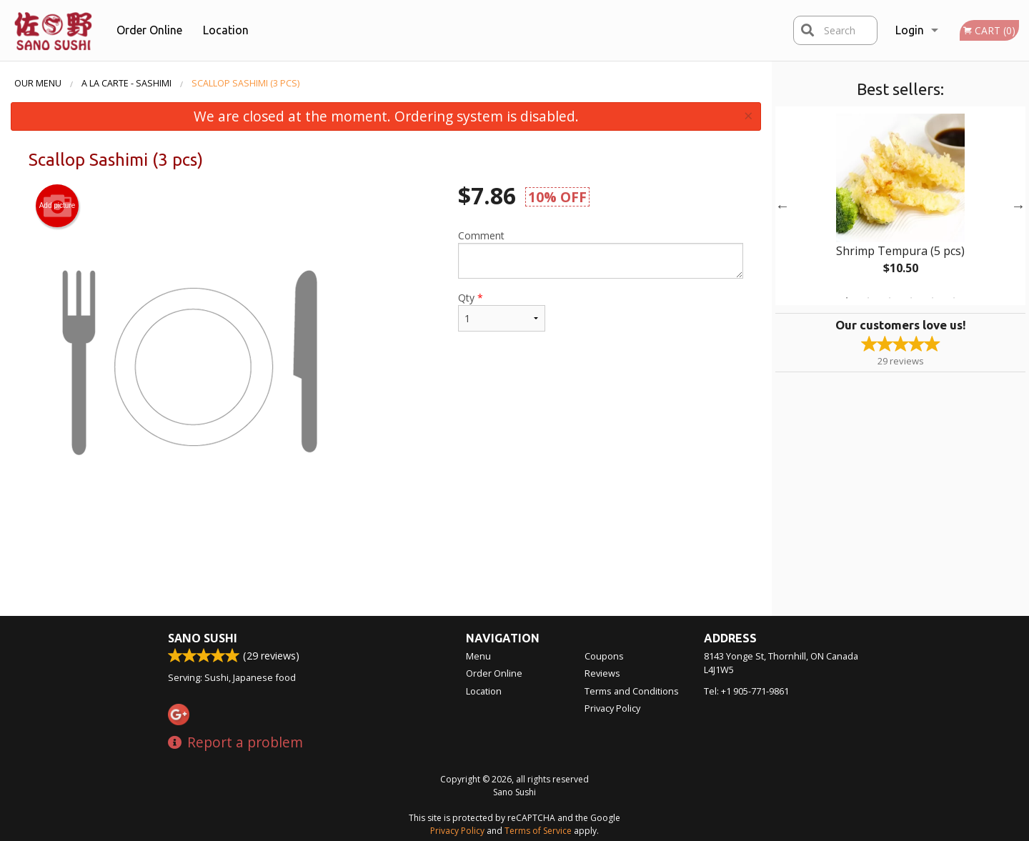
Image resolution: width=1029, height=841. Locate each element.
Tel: (746, 691)
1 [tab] (847, 298)
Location (226, 30)
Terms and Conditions (632, 691)
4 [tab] (911, 298)
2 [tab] (868, 298)
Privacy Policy (612, 708)
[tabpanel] (900, 206)
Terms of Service (538, 831)
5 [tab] (932, 298)
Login (909, 30)
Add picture (57, 205)
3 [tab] (890, 298)
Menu (478, 656)
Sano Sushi (202, 638)
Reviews (602, 673)
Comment (600, 254)
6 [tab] (954, 298)
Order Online (149, 30)
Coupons (604, 656)
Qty (501, 311)
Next (1018, 206)
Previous (782, 206)
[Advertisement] (386, 569)
